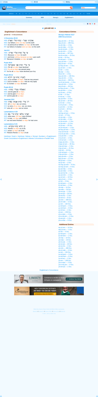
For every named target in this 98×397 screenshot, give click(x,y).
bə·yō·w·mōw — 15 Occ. (66, 55)
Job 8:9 (6, 50)
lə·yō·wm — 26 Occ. (65, 109)
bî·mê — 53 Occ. (64, 57)
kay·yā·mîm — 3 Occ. (65, 84)
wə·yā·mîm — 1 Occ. (65, 175)
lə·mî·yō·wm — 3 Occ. (66, 105)
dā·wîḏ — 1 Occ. (64, 72)
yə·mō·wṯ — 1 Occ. (65, 210)
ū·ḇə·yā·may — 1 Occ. (66, 146)
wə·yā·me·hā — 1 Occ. (66, 173)
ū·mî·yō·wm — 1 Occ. (65, 140)
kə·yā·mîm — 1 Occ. (65, 90)
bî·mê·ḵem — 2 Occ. (65, 59)
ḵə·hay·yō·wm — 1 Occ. (66, 65)
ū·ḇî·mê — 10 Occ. (64, 150)
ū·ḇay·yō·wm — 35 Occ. (66, 144)
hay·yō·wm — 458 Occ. (66, 80)
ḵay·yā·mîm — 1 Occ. (65, 61)
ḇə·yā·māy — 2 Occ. (65, 169)
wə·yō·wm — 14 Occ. (65, 177)
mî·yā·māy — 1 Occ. (65, 117)
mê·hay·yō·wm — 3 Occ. (66, 113)
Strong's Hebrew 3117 (66, 35)
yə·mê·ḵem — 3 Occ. (65, 206)
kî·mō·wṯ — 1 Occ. (64, 96)
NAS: (6, 43)
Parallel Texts (49, 138)
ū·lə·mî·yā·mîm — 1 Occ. (66, 134)
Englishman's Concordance (49, 270)
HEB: (6, 40)
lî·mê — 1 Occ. (63, 111)
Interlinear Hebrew (24, 136)
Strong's (8, 24)
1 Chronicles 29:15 (11, 38)
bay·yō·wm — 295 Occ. (66, 43)
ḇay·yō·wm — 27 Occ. (66, 158)
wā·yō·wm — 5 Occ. (65, 160)
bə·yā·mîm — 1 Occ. (65, 51)
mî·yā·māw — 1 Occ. (65, 119)
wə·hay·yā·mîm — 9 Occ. (67, 164)
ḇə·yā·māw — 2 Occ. (65, 171)
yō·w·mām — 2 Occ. (65, 214)
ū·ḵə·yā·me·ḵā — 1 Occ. (66, 131)
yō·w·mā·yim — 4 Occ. (66, 216)
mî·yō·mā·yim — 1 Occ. (66, 127)
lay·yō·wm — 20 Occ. (65, 101)
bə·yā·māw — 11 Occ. (66, 47)
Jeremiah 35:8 (9, 99)
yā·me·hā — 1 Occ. (65, 195)
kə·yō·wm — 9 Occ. (65, 92)
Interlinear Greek (10, 136)
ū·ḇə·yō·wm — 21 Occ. (66, 148)
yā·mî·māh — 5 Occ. (65, 202)
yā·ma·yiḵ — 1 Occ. (65, 191)
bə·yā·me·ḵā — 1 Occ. (66, 49)
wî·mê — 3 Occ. (63, 181)
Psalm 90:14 (8, 87)
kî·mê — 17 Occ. (64, 94)
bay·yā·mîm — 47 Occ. (66, 41)
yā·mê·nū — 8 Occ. (65, 197)
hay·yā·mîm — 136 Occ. (66, 76)
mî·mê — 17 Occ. (64, 115)
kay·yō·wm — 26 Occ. (65, 86)
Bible (4, 24)
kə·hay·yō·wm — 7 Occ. (66, 88)
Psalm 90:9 (8, 63)
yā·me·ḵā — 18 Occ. (65, 193)
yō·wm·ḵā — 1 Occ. (65, 218)
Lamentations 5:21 (10, 124)
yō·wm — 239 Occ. (64, 212)
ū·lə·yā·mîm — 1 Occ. (65, 136)
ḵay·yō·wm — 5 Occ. (65, 63)
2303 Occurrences (65, 37)
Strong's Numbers (39, 136)
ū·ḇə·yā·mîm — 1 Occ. (66, 154)
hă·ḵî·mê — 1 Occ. (64, 74)
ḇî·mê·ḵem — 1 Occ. (65, 183)
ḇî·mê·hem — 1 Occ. (65, 185)
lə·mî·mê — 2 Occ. (64, 103)
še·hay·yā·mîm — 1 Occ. (66, 129)
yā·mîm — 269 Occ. (65, 200)
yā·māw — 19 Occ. (64, 189)
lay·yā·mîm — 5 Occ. (65, 98)
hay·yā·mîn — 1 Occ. (65, 78)
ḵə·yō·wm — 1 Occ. (65, 68)
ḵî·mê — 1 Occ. (63, 70)
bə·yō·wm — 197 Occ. (66, 53)
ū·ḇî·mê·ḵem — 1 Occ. (66, 152)
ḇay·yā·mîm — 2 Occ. (65, 156)
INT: (5, 47)
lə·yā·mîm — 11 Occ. (65, 107)
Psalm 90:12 (8, 75)
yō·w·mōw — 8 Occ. (65, 220)
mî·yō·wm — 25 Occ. (65, 125)
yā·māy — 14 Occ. (64, 187)
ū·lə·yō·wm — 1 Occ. (65, 138)
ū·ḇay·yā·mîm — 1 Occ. (66, 142)
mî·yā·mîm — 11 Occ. (65, 123)
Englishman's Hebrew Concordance (31, 138)
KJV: (5, 45)
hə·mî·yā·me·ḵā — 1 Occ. (67, 82)
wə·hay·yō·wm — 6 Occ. (66, 167)
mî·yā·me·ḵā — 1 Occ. (66, 121)
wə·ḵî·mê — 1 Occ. (64, 162)
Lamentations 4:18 (10, 112)
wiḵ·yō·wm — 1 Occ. (65, 179)
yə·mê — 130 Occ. (64, 204)
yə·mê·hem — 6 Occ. (65, 208)
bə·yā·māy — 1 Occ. (65, 45)
